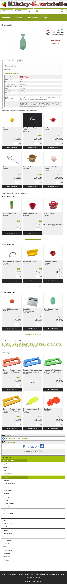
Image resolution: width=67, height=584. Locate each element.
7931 (34, 106)
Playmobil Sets (7, 457)
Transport (6, 543)
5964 (24, 104)
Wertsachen (6, 553)
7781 (31, 106)
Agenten (5, 464)
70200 (45, 104)
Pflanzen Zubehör (8, 533)
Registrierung (32, 18)
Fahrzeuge (6, 493)
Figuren (5, 500)
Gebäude (6, 510)
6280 (31, 104)
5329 (56, 103)
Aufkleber (6, 467)
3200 (24, 102)
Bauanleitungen (7, 473)
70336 (21, 106)
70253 (57, 104)
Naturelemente (7, 523)
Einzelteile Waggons (9, 483)
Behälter (5, 477)
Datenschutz (29, 574)
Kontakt (4, 574)
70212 (53, 104)
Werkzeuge (6, 556)
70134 (38, 104)
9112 (38, 106)
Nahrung (5, 520)
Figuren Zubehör (8, 507)
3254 (37, 102)
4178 (21, 103)
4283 (27, 103)
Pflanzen (5, 530)
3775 (46, 102)
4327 (34, 103)
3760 (43, 102)
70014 (34, 104)
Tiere (4, 537)
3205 (34, 102)
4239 (24, 103)
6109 (27, 104)
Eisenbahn (6, 480)
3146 (21, 102)
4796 (40, 103)
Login (45, 18)
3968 (59, 102)
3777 (49, 102)
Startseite (6, 18)
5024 (46, 103)
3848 (56, 102)
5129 (49, 103)
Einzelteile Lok (8, 490)
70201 (49, 104)
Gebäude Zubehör (8, 513)
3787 (53, 102)
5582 (21, 104)
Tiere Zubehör (7, 540)
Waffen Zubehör (7, 550)
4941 (43, 103)
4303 (31, 103)
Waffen (5, 546)
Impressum (13, 574)
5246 (53, 103)
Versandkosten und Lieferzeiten (46, 574)
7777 (28, 106)
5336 (59, 103)
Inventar (5, 517)
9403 (44, 106)
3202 (27, 102)
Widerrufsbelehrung (33, 577)
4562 (37, 103)
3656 (40, 102)
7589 (25, 106)
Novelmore (6, 527)
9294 (41, 106)
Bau (4, 470)
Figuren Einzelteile (8, 503)
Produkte (18, 18)
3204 (31, 102)
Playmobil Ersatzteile (9, 460)
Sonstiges (6, 560)
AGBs (21, 574)
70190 (41, 104)
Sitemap (62, 574)
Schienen (7, 487)
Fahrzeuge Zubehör (8, 497)
